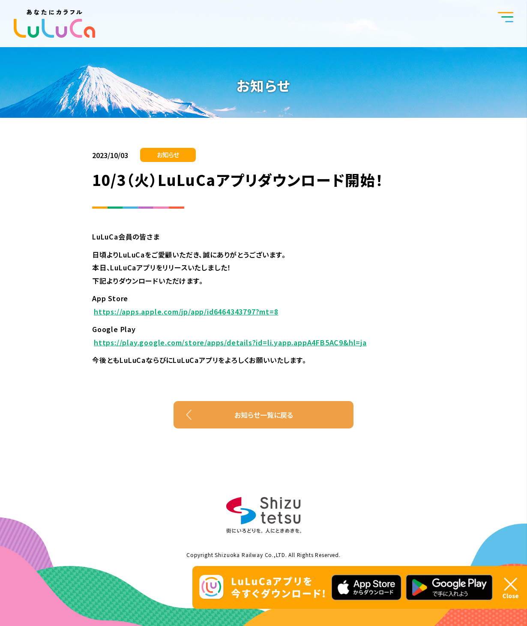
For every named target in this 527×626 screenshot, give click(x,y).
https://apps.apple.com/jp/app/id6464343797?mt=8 (186, 311)
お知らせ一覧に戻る (263, 415)
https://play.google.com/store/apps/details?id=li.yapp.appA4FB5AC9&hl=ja (230, 342)
